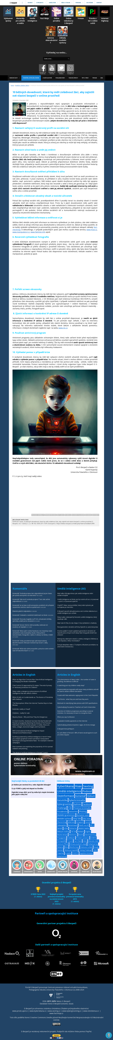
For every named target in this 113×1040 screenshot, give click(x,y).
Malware (81, 832)
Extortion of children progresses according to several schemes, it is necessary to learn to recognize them (75, 712)
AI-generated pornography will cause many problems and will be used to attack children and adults (77, 690)
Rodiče (80, 835)
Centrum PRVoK (62, 844)
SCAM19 (93, 838)
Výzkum (91, 795)
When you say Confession (66, 717)
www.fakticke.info (38, 232)
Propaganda (61, 838)
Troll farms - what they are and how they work (72, 699)
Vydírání (77, 804)
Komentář (80, 795)
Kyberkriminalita (77, 800)
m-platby (68, 853)
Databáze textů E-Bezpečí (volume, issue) (56, 1003)
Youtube (88, 822)
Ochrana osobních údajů (78, 844)
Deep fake (77, 818)
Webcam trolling (63, 832)
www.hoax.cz (91, 229)
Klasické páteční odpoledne (22, 611)
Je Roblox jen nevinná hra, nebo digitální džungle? (31, 785)
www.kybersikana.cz (38, 1011)
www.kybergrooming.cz (71, 1011)
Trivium (70, 841)
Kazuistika (62, 800)
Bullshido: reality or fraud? (21, 709)
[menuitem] (13, 2)
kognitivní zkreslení (86, 853)
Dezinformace (65, 796)
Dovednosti (95, 515)
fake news (87, 818)
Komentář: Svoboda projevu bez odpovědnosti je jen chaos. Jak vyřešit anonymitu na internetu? (32, 594)
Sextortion (73, 811)
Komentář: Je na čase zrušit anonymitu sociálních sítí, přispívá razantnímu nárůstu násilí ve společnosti (33, 606)
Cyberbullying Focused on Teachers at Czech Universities (76, 707)
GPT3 (92, 825)
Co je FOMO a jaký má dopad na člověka (27, 788)
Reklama (60, 847)
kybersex (71, 822)
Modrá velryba (62, 835)
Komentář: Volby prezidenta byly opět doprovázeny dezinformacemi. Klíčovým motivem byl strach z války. (30, 642)
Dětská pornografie (71, 850)
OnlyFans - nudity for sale (21, 713)
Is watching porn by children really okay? (70, 685)
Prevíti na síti (84, 825)
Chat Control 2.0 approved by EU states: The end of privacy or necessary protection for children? (32, 686)
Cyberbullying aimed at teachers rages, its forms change (76, 725)
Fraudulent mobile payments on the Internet (72, 721)
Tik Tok (73, 832)
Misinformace (74, 847)
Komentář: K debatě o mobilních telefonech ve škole (30, 615)
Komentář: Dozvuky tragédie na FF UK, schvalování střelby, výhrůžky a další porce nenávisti (32, 620)
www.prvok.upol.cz (20, 1011)
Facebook (87, 804)
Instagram (80, 822)
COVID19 (75, 853)
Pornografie (61, 841)
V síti (70, 808)
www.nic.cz (63, 328)
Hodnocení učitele (86, 847)
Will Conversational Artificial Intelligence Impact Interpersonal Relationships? (28, 732)
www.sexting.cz (54, 1011)
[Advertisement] (55, 539)
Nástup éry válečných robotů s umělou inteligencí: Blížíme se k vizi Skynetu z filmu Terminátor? (77, 640)
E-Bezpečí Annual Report (65, 729)
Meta (66, 847)
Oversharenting (90, 835)
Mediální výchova (64, 818)
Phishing (83, 811)
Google (96, 847)
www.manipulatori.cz (21, 232)
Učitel (66, 828)
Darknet (60, 850)
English (88, 832)
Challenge (61, 808)
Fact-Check (60, 515)
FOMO (95, 850)
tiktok (85, 841)
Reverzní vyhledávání (78, 515)
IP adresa (68, 515)
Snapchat (60, 853)
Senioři (59, 828)
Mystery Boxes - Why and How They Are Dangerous (30, 717)
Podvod (87, 791)
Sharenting (61, 822)
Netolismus (73, 835)
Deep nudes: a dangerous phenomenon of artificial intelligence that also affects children (30, 692)
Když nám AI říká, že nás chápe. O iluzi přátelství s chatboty (77, 623)
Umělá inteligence (69, 791)
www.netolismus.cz (91, 1011)
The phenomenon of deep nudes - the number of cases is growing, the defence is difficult (76, 680)
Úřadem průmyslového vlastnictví (75, 1008)
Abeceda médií (93, 841)
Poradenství (62, 811)
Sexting (88, 786)
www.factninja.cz (56, 1013)
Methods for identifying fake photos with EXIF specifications (77, 703)
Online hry (73, 828)
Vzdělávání (71, 838)
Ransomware (72, 825)
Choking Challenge (85, 850)
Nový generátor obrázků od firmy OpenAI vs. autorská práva (77, 627)
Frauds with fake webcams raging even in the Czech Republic (77, 695)
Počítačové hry (93, 844)
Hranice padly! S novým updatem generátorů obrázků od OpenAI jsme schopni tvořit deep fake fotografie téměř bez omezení (77, 633)
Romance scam (83, 815)
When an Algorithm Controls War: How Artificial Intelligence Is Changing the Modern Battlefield (32, 680)
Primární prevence (50, 515)
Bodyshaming (62, 856)
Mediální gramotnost (66, 815)
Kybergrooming (64, 804)
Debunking (88, 515)
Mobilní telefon (83, 828)
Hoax (78, 786)
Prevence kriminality (38, 515)
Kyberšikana (65, 786)
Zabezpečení (62, 825)
